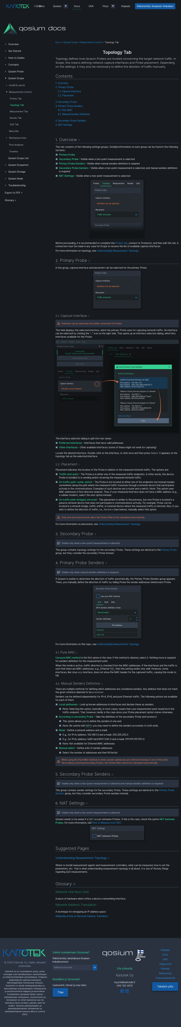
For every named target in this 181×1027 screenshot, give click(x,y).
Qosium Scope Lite (18, 158)
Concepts (13, 64)
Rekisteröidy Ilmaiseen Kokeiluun (155, 6)
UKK (91, 6)
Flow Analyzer (16, 144)
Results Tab (16, 118)
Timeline (13, 151)
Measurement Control (20, 92)
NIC (112, 668)
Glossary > (10, 200)
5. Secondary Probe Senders (70, 120)
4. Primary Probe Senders (69, 106)
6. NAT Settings (63, 124)
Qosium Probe (16, 71)
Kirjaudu (125, 6)
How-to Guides (16, 57)
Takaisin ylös (165, 986)
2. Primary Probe (64, 87)
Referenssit (165, 973)
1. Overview (61, 83)
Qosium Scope (16, 78)
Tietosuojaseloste (165, 977)
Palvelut (165, 968)
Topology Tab (17, 105)
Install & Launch (17, 85)
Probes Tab (16, 98)
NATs (89, 725)
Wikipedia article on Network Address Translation (81, 916)
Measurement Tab (19, 111)
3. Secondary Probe (66, 101)
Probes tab (121, 243)
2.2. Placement (66, 95)
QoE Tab (14, 124)
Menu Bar (14, 131)
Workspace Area (17, 138)
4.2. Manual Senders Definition (74, 114)
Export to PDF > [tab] (14, 192)
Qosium (57, 6)
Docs (77, 6)
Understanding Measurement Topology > (82, 857)
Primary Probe (169, 549)
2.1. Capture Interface (69, 91)
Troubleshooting (17, 185)
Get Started (14, 51)
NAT (91, 819)
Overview (13, 44)
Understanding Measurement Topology (117, 250)
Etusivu (40, 6)
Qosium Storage (16, 171)
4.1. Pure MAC (65, 110)
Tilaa (60, 992)
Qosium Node (15, 178)
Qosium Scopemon (18, 165)
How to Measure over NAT (106, 822)
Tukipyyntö (165, 963)
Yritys (105, 6)
